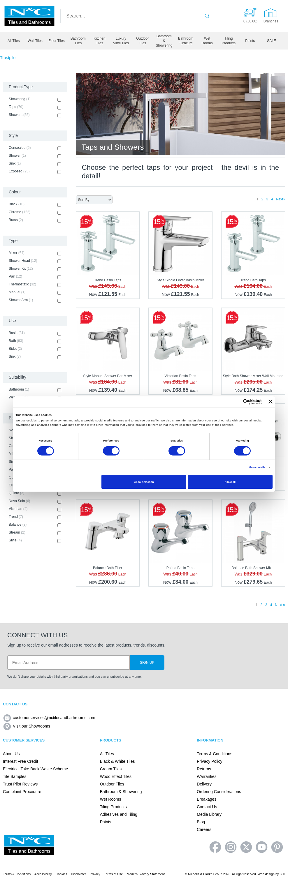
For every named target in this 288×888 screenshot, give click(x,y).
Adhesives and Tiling (118, 814)
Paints (250, 41)
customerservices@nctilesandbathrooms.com (49, 717)
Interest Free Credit (20, 761)
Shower (35, 155)
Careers (204, 829)
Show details (256, 467)
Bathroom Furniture (185, 40)
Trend (35, 517)
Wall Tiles (35, 41)
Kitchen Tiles (99, 40)
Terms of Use (113, 874)
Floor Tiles (56, 41)
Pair (35, 276)
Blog (201, 822)
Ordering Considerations (219, 791)
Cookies (61, 874)
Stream (35, 532)
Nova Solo (35, 501)
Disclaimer (78, 874)
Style (35, 540)
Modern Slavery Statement (146, 874)
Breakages (206, 799)
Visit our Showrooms (26, 726)
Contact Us (207, 806)
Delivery (204, 784)
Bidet (35, 349)
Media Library (209, 814)
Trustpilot (8, 57)
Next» (280, 199)
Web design (266, 874)
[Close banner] (270, 402)
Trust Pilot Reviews (20, 784)
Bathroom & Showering (164, 40)
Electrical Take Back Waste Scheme (35, 769)
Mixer (35, 253)
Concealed (35, 148)
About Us (11, 753)
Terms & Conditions (214, 753)
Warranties (206, 776)
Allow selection (144, 482)
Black (35, 204)
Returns (204, 769)
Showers (35, 115)
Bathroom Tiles (78, 40)
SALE (271, 41)
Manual (35, 292)
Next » (280, 605)
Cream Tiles (111, 769)
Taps (35, 107)
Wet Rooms (207, 40)
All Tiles (14, 41)
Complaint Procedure (22, 791)
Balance (35, 524)
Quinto (35, 493)
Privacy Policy (209, 761)
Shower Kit (35, 268)
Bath (35, 341)
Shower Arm (35, 300)
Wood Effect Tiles (115, 776)
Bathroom (35, 389)
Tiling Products (229, 40)
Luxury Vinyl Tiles (121, 40)
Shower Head (35, 261)
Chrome (35, 212)
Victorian (35, 509)
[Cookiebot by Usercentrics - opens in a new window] (236, 402)
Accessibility (43, 874)
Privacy (95, 874)
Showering (35, 99)
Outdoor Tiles (142, 40)
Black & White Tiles (117, 761)
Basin (35, 333)
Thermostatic (35, 284)
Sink (35, 163)
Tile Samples (14, 776)
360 (282, 874)
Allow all (230, 482)
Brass (35, 220)
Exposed (35, 171)
